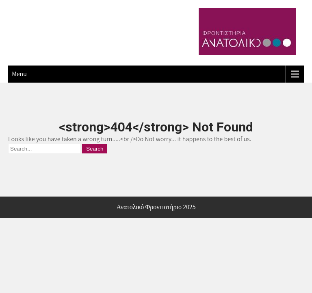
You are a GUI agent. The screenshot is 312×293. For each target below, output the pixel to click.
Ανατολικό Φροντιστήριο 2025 (155, 207)
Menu (19, 74)
